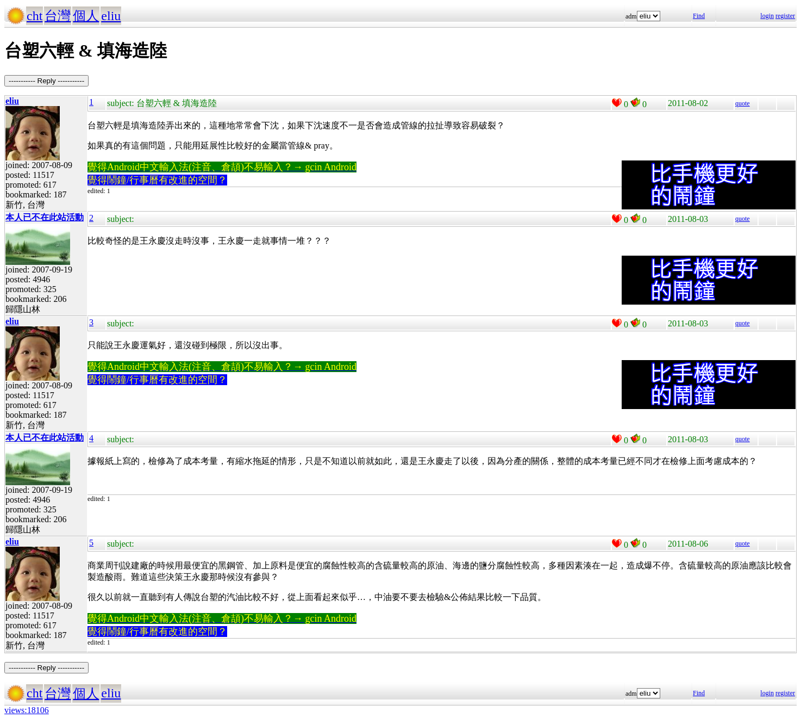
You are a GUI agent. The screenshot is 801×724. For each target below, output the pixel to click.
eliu (111, 16)
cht (34, 16)
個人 (86, 16)
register (785, 16)
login (767, 16)
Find (699, 16)
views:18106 (26, 710)
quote (742, 103)
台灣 (58, 16)
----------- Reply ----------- (46, 81)
